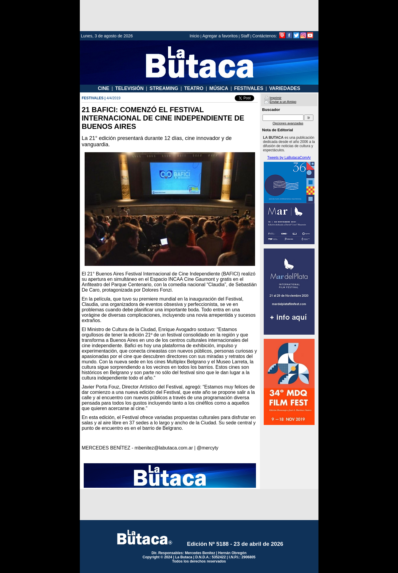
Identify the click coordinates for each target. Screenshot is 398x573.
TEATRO (194, 88)
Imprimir (276, 98)
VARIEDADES (284, 88)
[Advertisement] (199, 15)
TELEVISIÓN (129, 88)
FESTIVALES (248, 88)
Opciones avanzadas (287, 123)
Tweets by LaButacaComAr (289, 158)
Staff (245, 35)
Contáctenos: (264, 35)
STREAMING (164, 88)
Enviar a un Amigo (283, 101)
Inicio (194, 35)
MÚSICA (218, 88)
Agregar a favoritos (220, 35)
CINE (103, 88)
